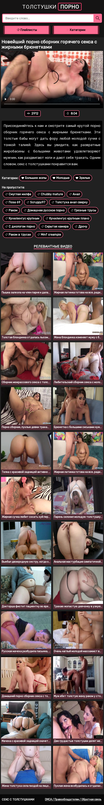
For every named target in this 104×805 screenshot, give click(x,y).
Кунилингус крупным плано (67, 218)
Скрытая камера (54, 226)
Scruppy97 (35, 202)
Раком (11, 210)
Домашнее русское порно (44, 210)
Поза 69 (12, 202)
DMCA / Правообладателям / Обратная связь (73, 799)
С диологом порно (20, 226)
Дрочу (80, 226)
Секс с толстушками (18, 799)
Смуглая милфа (18, 194)
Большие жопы (33, 178)
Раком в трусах (18, 234)
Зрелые (82, 178)
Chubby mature (50, 194)
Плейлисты (27, 30)
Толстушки (52, 7)
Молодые (60, 178)
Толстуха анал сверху (69, 202)
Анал (74, 194)
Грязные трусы (83, 210)
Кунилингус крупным (22, 218)
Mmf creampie (49, 234)
